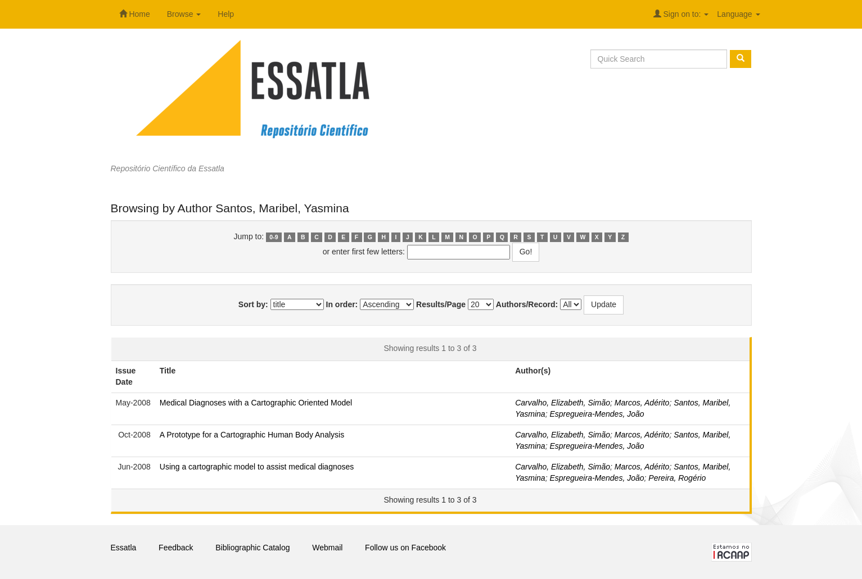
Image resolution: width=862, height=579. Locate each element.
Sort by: (253, 304)
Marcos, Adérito (642, 402)
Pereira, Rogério (677, 477)
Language (738, 14)
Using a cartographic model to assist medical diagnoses (257, 466)
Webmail (327, 547)
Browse (184, 14)
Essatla (124, 547)
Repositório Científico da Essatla (167, 168)
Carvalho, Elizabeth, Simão (562, 402)
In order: (342, 304)
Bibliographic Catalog (252, 547)
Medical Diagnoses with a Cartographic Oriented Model (256, 402)
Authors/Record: (527, 304)
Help (226, 14)
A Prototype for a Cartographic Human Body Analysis (252, 434)
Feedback (176, 547)
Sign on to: (681, 14)
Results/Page (441, 304)
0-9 (273, 237)
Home (134, 14)
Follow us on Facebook (405, 547)
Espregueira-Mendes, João (596, 413)
